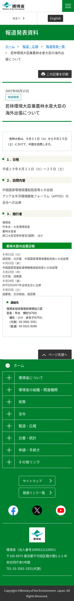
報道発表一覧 (55, 46)
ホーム (10, 46)
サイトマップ (32, 480)
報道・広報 (30, 46)
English (55, 18)
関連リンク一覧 (34, 492)
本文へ (16, 18)
